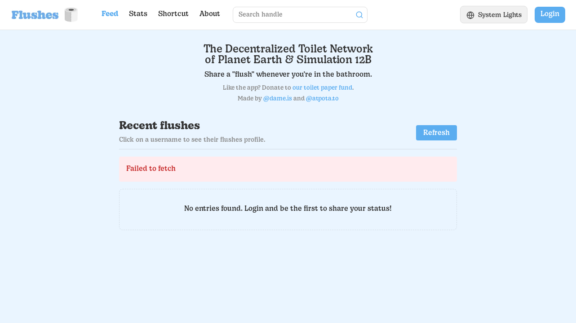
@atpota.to (322, 99)
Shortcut (173, 14)
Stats (138, 14)
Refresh (436, 133)
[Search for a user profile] (292, 15)
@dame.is (277, 99)
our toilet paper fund (322, 88)
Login (550, 14)
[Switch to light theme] (494, 14)
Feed (110, 14)
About (209, 14)
